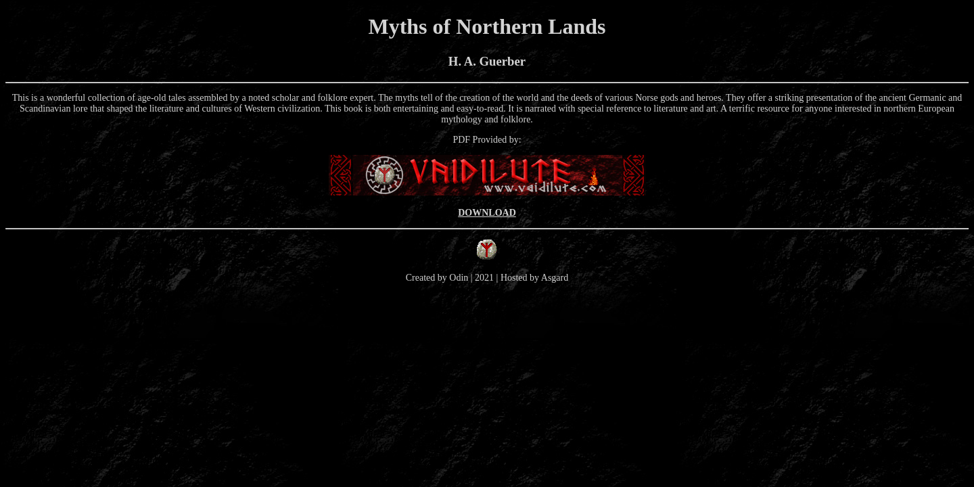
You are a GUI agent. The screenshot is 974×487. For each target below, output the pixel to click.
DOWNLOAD (487, 213)
